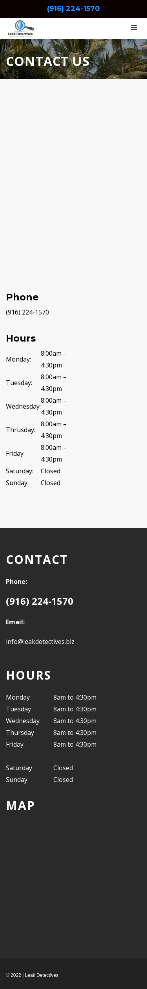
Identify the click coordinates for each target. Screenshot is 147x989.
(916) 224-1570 (73, 8)
